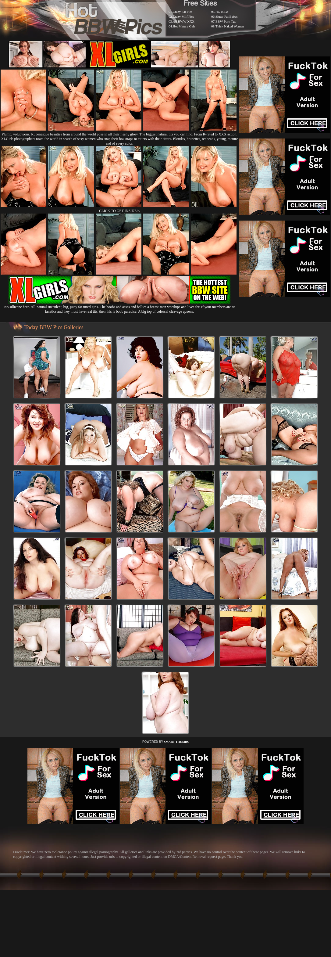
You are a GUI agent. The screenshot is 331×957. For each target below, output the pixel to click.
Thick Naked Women (229, 26)
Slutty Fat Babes (226, 16)
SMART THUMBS (176, 741)
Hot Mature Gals (184, 26)
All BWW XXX (183, 21)
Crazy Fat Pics (182, 11)
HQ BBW (222, 11)
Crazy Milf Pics (183, 16)
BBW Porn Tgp (226, 21)
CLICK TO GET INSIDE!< (119, 211)
